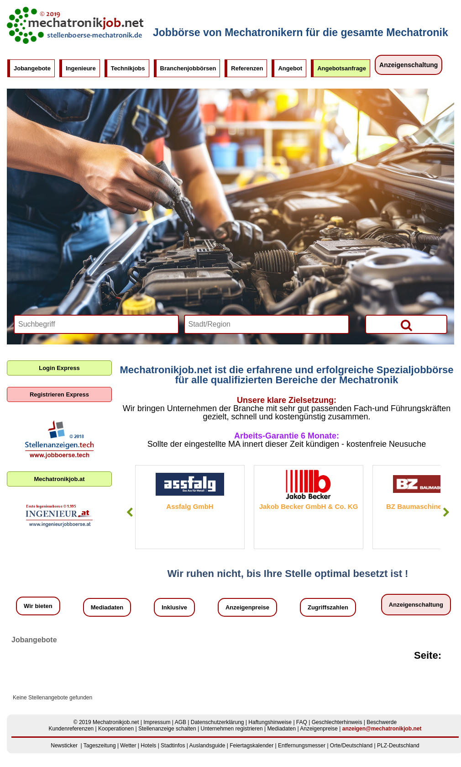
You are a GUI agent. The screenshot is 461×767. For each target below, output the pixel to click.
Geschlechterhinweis (337, 722)
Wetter (128, 745)
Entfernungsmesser (301, 745)
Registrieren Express (59, 394)
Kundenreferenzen (71, 728)
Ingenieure (81, 68)
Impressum (156, 722)
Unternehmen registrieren (232, 728)
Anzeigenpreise (247, 607)
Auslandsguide (207, 745)
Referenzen (247, 68)
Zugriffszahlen (328, 607)
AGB (180, 722)
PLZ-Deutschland (398, 745)
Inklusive (174, 607)
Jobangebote (32, 68)
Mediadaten (107, 607)
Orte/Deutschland (351, 745)
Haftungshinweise (270, 722)
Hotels (148, 745)
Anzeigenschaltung (408, 65)
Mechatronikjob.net (116, 722)
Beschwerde (382, 722)
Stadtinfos (173, 745)
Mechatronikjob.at (59, 479)
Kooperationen (116, 728)
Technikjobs (128, 68)
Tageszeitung (100, 745)
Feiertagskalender (251, 745)
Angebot (290, 68)
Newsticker (64, 745)
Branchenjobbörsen (188, 68)
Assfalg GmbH (189, 506)
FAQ (301, 722)
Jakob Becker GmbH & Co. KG (308, 506)
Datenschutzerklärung (217, 722)
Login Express (59, 368)
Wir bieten (38, 606)
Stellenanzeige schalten (167, 728)
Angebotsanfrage (341, 68)
